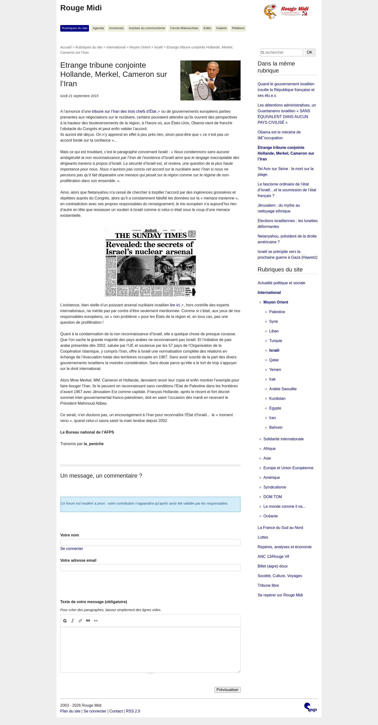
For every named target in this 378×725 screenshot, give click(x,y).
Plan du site (70, 711)
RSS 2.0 (133, 711)
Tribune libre (268, 585)
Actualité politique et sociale (281, 283)
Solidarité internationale (283, 439)
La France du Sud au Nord (280, 528)
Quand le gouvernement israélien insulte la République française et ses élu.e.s (286, 90)
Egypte (275, 408)
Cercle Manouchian (184, 28)
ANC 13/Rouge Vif (273, 556)
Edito (207, 28)
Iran (272, 418)
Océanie (270, 516)
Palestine (277, 312)
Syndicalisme (274, 487)
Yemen (275, 370)
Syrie (273, 321)
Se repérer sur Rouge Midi (280, 595)
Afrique (269, 449)
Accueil (65, 47)
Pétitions (238, 28)
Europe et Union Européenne (288, 468)
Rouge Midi (81, 7)
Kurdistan (277, 398)
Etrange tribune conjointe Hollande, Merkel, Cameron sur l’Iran (286, 153)
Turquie (275, 341)
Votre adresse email (78, 560)
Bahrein (276, 427)
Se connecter (71, 549)
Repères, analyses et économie (285, 547)
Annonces (116, 28)
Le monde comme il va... (284, 506)
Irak (272, 379)
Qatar (274, 360)
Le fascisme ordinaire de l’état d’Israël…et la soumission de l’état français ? (287, 190)
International (115, 47)
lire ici (175, 305)
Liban (274, 331)
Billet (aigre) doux (273, 566)
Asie (267, 458)
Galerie (221, 28)
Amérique (271, 477)
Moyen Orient (139, 47)
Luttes (263, 537)
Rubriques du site (75, 28)
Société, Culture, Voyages (280, 576)
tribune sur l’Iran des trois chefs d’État (124, 111)
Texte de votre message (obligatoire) (93, 602)
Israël (158, 47)
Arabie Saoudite (283, 389)
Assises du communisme (147, 28)
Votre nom (69, 535)
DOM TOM (272, 497)
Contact (116, 711)
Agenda (98, 28)
